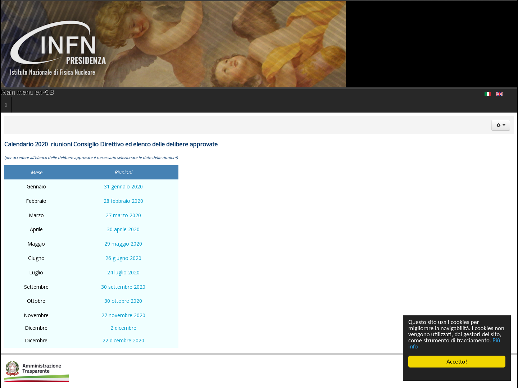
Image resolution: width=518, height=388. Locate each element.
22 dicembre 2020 (123, 340)
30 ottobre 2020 (123, 300)
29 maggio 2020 (123, 243)
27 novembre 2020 (123, 315)
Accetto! (456, 361)
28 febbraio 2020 (123, 200)
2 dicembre (123, 327)
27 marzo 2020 (123, 215)
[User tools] (500, 125)
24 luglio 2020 (123, 272)
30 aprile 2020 (123, 229)
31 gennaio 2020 (123, 186)
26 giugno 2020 (123, 258)
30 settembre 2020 (123, 286)
